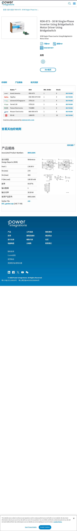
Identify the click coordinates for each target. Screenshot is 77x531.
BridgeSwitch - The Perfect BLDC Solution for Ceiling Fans (24, 394)
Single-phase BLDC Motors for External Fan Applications (23, 353)
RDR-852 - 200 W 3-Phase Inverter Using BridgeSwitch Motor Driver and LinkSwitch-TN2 (34, 266)
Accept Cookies (45, 527)
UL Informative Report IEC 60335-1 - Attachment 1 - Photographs (26, 325)
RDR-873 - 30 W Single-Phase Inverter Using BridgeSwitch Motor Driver (28, 280)
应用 (9, 481)
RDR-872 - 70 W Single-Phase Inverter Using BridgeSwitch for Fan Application (30, 276)
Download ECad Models (11, 446)
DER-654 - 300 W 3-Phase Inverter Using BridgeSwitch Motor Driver (26, 293)
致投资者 (48, 477)
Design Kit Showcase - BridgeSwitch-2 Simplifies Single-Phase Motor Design (30, 387)
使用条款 (11, 504)
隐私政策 (11, 496)
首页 (4, 10)
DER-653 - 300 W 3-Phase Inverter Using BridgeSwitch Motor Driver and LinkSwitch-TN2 (34, 290)
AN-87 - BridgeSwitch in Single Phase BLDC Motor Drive (22, 234)
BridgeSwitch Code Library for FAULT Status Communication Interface (28, 442)
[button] (19, 27)
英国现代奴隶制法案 (15, 508)
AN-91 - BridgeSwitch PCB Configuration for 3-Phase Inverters (25, 231)
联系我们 (48, 488)
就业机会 (48, 481)
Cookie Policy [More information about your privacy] (57, 522)
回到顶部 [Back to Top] (71, 145)
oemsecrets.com (28, 120)
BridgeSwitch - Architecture (13, 414)
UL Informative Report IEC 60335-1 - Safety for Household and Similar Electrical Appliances (36, 328)
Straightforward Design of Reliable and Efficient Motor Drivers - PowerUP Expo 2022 (33, 404)
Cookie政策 (12, 500)
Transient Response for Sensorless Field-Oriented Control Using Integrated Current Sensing (36, 356)
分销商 (28, 488)
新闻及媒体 (30, 481)
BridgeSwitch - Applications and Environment (19, 411)
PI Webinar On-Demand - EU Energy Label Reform (20, 425)
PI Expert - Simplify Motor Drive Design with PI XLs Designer (24, 398)
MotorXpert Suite (9, 449)
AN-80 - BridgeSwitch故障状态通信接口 (17, 241)
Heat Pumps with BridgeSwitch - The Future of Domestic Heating (26, 391)
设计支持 (10, 10)
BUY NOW (69, 93)
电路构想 (11, 488)
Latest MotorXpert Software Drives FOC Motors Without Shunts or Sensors (30, 384)
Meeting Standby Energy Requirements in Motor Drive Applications (27, 360)
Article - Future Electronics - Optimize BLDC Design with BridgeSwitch (28, 363)
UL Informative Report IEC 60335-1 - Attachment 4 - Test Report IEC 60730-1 (30, 315)
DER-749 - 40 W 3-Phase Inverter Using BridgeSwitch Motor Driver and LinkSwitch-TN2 (33, 286)
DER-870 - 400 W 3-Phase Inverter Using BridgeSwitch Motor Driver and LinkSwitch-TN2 (34, 269)
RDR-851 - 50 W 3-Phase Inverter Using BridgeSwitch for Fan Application (28, 283)
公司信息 (29, 477)
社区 (47, 484)
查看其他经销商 (11, 129)
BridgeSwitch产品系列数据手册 (14, 252)
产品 (9, 477)
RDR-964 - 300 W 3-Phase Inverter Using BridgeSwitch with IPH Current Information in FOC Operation (39, 263)
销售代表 (29, 484)
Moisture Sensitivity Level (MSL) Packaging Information (23, 304)
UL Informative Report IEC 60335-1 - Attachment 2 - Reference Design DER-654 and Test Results (37, 321)
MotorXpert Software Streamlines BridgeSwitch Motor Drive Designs (27, 421)
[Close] (74, 518)
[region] (38, 523)
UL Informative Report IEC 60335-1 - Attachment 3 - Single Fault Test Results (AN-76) (33, 318)
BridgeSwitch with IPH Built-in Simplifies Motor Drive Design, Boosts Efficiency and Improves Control (39, 401)
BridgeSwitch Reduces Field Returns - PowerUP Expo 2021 (23, 408)
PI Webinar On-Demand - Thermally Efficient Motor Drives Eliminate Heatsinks (31, 418)
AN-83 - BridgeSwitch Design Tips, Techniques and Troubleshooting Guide (29, 238)
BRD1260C (31, 154)
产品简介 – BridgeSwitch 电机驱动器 (16, 342)
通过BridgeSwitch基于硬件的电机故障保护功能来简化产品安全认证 (27, 366)
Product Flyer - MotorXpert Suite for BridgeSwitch (21, 339)
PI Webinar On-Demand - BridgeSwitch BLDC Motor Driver (23, 428)
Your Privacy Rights (30, 527)
